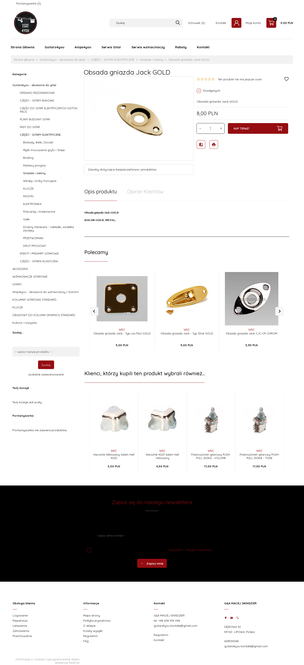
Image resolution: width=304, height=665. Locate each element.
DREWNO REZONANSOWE (37, 92)
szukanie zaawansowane (46, 374)
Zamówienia (21, 631)
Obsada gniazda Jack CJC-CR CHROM (251, 333)
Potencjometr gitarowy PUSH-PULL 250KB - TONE (259, 456)
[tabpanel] (186, 219)
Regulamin (175, 550)
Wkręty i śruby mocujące (39, 180)
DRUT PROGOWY (34, 245)
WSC (122, 329)
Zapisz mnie (152, 563)
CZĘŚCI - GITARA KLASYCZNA (39, 261)
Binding (28, 157)
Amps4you (83, 47)
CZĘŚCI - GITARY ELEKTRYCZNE (40, 134)
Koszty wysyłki (93, 631)
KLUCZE (28, 188)
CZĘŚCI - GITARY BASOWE (37, 100)
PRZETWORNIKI (33, 238)
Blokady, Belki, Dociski (38, 142)
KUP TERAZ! (258, 128)
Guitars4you (54, 47)
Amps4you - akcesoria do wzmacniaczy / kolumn (45, 292)
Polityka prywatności (97, 620)
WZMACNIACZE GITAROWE (29, 276)
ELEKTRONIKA (32, 204)
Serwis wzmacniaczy (148, 47)
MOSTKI (28, 196)
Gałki (26, 219)
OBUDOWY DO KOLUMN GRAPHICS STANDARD (43, 315)
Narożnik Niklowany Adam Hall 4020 (113, 456)
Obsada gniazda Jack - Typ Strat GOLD (187, 333)
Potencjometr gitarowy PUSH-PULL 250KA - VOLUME (211, 456)
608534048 (231, 641)
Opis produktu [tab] (100, 191)
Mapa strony (91, 615)
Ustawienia (20, 625)
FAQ (86, 641)
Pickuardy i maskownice (39, 211)
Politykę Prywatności (199, 550)
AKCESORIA (20, 269)
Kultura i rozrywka (24, 322)
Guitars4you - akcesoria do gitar (34, 85)
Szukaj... (18, 332)
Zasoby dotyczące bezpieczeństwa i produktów (122, 169)
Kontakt (221, 23)
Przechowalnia (22, 636)
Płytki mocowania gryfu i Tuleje (44, 150)
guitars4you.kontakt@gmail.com (175, 625)
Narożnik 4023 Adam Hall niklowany (162, 456)
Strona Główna (22, 47)
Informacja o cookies (30, 659)
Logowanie (20, 615)
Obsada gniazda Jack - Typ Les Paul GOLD (122, 333)
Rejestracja (20, 620)
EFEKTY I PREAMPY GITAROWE (39, 253)
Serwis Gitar (111, 47)
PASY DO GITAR (30, 127)
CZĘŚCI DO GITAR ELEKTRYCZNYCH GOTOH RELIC (48, 109)
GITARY (17, 284)
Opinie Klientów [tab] (145, 191)
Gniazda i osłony (34, 173)
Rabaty (181, 47)
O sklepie (89, 625)
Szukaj (46, 365)
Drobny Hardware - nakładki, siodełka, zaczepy (48, 228)
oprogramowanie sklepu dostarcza (63, 661)
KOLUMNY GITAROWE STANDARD (34, 299)
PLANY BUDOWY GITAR (35, 119)
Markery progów (34, 165)
